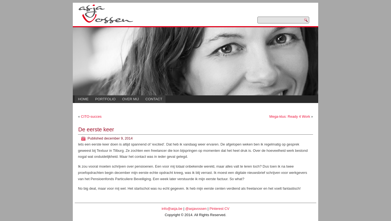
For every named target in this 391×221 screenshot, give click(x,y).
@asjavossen (195, 209)
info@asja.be (172, 209)
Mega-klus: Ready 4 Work (289, 116)
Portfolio (105, 99)
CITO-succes (91, 116)
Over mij (130, 99)
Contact (153, 99)
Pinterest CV (219, 209)
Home (83, 99)
